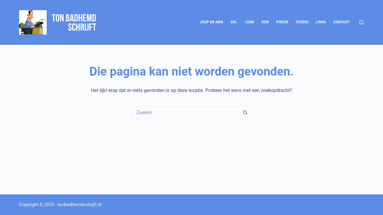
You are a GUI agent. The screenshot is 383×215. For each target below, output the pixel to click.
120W (249, 22)
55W (265, 22)
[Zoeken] (361, 22)
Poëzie (282, 22)
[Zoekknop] (245, 112)
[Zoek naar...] (185, 112)
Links (321, 22)
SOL (234, 22)
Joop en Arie (211, 22)
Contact (341, 22)
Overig (302, 22)
